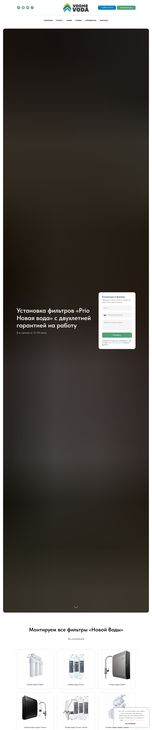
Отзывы (78, 20)
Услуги (59, 20)
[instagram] (23, 7)
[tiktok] (32, 7)
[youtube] (27, 7)
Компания (48, 20)
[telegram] (18, 7)
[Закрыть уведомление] (147, 710)
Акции (69, 20)
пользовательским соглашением (133, 720)
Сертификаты (90, 20)
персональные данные (116, 343)
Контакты (104, 20)
